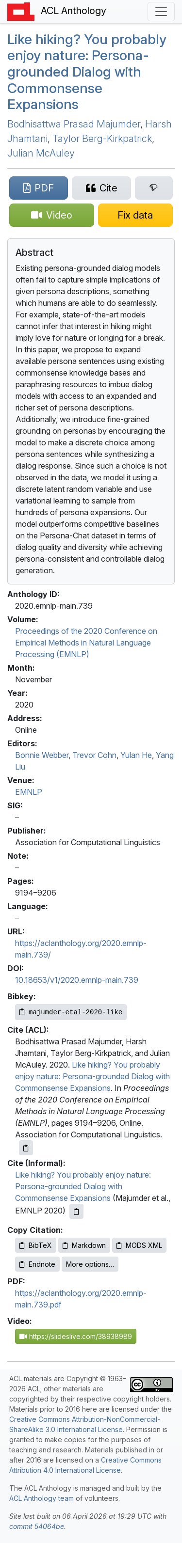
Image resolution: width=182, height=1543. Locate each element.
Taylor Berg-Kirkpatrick (102, 138)
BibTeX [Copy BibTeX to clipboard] (35, 1245)
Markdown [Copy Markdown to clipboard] (84, 1245)
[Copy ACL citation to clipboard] (26, 1147)
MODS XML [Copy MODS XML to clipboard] (139, 1245)
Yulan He (136, 755)
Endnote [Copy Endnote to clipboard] (37, 1264)
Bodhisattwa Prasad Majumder (73, 124)
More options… (90, 1264)
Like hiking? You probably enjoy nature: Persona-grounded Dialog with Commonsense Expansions (86, 71)
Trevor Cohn (94, 755)
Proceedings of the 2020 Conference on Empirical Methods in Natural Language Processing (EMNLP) (86, 642)
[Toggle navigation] (161, 11)
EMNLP (28, 792)
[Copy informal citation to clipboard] (76, 1211)
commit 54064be (36, 1526)
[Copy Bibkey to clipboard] (71, 1012)
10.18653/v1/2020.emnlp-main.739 (76, 980)
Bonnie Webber (41, 755)
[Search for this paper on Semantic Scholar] (154, 188)
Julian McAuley (41, 153)
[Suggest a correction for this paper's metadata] (135, 215)
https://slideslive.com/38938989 (75, 1336)
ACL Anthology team (41, 1498)
